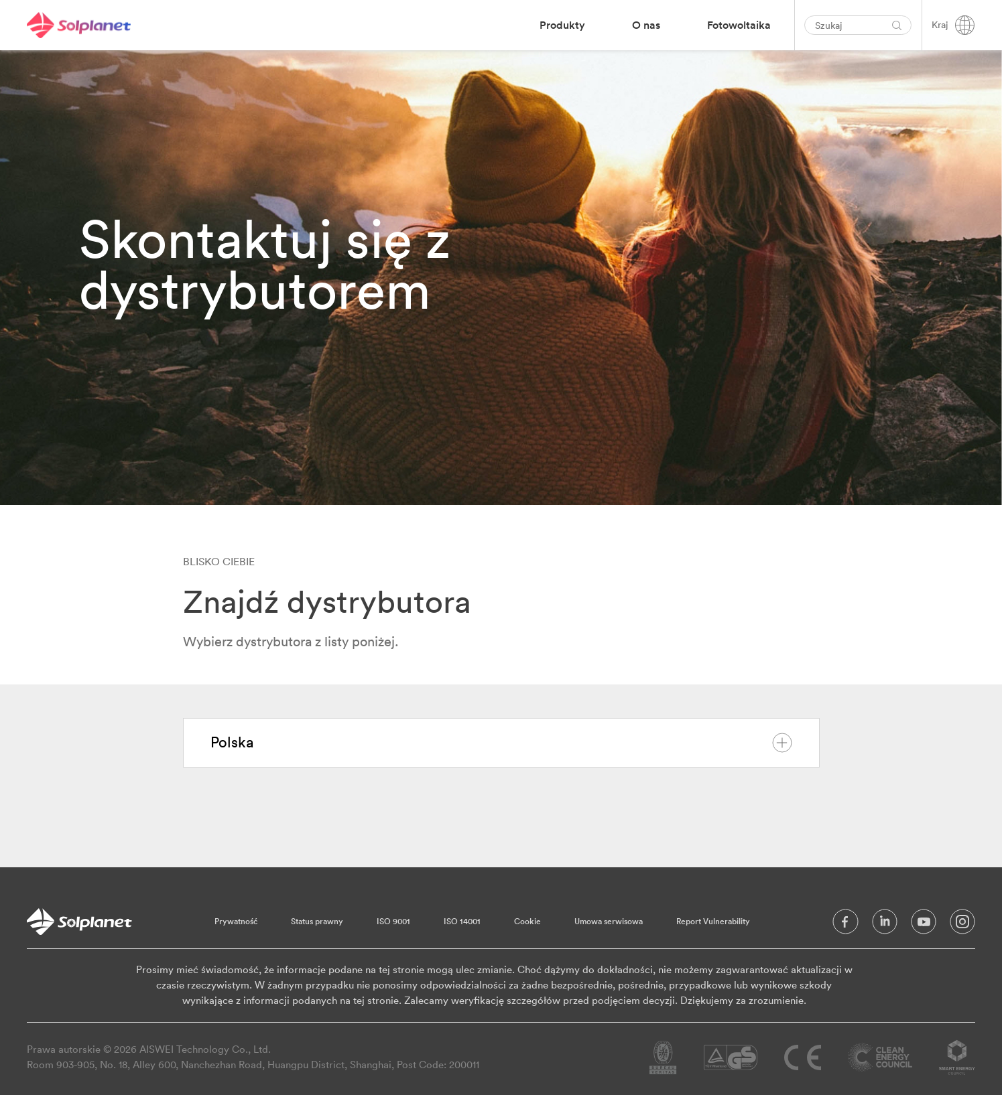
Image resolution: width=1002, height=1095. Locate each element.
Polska (501, 743)
